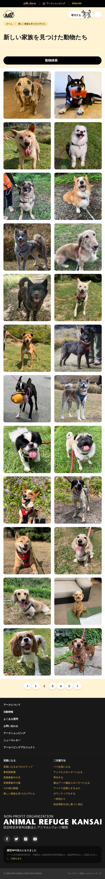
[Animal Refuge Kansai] (9, 14)
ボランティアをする (64, 793)
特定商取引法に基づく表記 (68, 804)
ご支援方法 (59, 760)
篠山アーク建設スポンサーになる (71, 782)
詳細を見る (16, 858)
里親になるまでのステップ (18, 766)
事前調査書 (9, 772)
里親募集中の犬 (11, 777)
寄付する (58, 777)
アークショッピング (14, 733)
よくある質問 (10, 719)
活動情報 (8, 711)
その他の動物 (10, 788)
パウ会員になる (61, 766)
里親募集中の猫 (11, 782)
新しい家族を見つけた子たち (19, 793)
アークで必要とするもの (66, 788)
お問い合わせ (10, 726)
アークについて (11, 704)
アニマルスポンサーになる (68, 772)
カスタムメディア (93, 873)
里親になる (9, 760)
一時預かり (59, 799)
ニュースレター (11, 740)
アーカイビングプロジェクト (19, 747)
